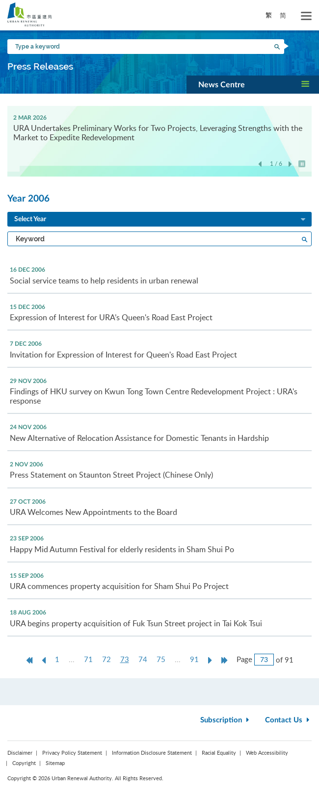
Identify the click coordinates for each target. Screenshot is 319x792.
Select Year (160, 220)
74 (142, 659)
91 (194, 659)
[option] (159, 127)
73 (127, 659)
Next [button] (290, 164)
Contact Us (288, 720)
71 (88, 659)
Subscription (225, 720)
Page (244, 659)
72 (106, 659)
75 (161, 659)
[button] (252, 84)
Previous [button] (260, 164)
